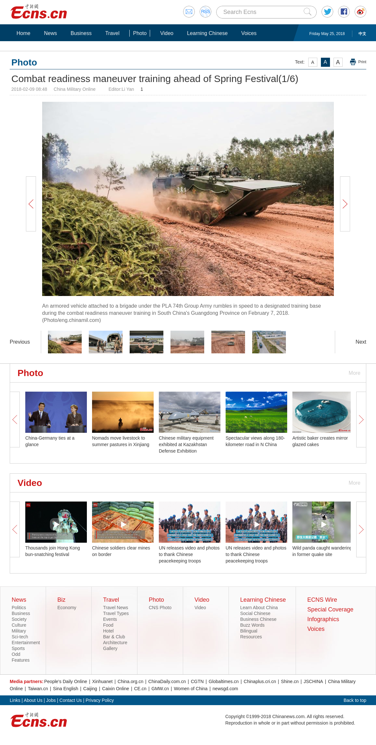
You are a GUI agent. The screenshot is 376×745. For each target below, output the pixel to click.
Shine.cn (290, 681)
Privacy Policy (100, 700)
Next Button (345, 203)
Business (81, 33)
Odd (16, 654)
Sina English (65, 688)
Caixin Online (115, 688)
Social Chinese (255, 613)
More (354, 373)
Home (23, 33)
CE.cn (140, 688)
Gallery (110, 648)
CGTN (197, 681)
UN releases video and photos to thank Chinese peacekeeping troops (189, 554)
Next (361, 342)
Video (166, 33)
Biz (61, 600)
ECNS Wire (322, 600)
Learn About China (259, 607)
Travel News (115, 607)
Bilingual (248, 630)
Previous (20, 342)
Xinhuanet (102, 681)
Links (15, 700)
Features (20, 660)
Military (19, 630)
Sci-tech (20, 636)
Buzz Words (252, 625)
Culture (19, 625)
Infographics (323, 619)
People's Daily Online (65, 681)
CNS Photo (160, 607)
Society (19, 619)
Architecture (115, 642)
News (50, 33)
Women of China (190, 688)
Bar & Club (114, 636)
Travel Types (116, 613)
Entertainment (26, 642)
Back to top (355, 700)
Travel (112, 33)
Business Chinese (258, 619)
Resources (251, 636)
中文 (362, 33)
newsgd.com (225, 688)
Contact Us (70, 700)
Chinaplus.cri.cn (260, 681)
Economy (66, 607)
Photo (140, 33)
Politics (19, 607)
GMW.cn (160, 688)
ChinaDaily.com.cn (167, 681)
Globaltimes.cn (224, 681)
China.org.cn (130, 681)
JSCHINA (313, 681)
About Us (33, 700)
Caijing (90, 688)
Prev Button (31, 203)
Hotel (108, 630)
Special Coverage (330, 609)
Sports (18, 648)
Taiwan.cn (38, 688)
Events (110, 619)
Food (108, 625)
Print (362, 62)
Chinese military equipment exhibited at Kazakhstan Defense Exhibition (186, 444)
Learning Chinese (207, 33)
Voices (248, 33)
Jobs (51, 700)
